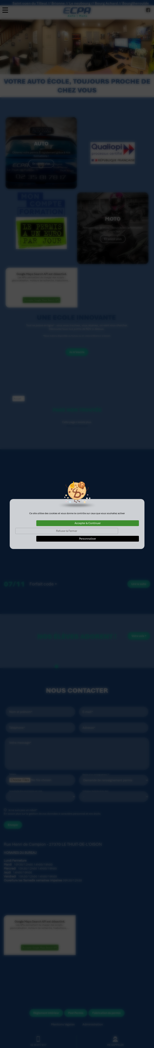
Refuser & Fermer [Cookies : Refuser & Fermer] (66, 531)
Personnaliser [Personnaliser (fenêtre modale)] (87, 539)
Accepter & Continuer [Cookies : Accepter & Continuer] (88, 523)
